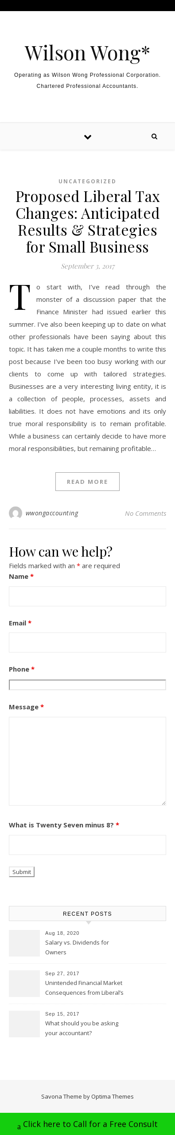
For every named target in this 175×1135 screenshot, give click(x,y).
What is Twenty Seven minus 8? (64, 824)
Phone (22, 668)
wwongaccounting (52, 513)
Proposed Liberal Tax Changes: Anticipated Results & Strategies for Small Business (88, 221)
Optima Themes (112, 1096)
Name (21, 576)
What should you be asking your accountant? (81, 1028)
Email (20, 622)
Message (26, 706)
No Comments (145, 513)
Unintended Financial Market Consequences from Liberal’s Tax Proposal (84, 988)
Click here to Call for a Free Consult (87, 1125)
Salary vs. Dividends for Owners (77, 947)
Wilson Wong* (87, 52)
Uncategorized (87, 181)
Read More (87, 482)
